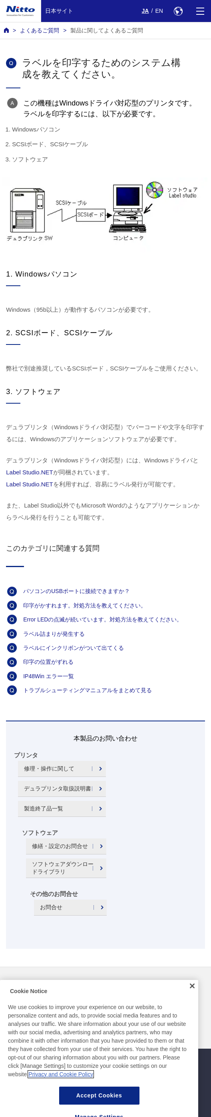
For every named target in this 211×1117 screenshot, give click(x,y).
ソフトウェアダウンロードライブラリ (63, 868)
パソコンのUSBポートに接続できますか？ (76, 591)
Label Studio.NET (29, 472)
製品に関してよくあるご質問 (106, 30)
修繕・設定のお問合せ (60, 846)
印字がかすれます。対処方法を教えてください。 (84, 605)
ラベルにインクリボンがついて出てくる (73, 648)
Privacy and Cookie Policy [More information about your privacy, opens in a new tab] (60, 1091)
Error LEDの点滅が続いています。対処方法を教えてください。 (102, 619)
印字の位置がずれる (48, 662)
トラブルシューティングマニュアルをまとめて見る (87, 690)
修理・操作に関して (49, 768)
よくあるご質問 (39, 30)
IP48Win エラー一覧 (48, 676)
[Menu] (200, 11)
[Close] (192, 1002)
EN (159, 11)
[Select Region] (178, 11)
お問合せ (51, 907)
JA (145, 11)
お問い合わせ (124, 985)
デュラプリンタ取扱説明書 (57, 788)
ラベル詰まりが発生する (54, 634)
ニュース (15, 985)
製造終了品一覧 (43, 808)
